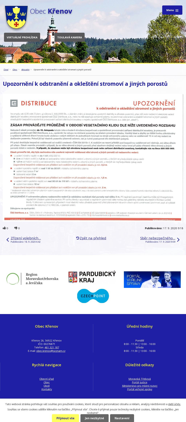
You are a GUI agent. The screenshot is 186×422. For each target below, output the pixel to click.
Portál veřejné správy (139, 389)
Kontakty (46, 389)
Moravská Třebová (139, 379)
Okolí (47, 385)
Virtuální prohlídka (22, 37)
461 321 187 (52, 347)
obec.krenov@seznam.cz (50, 351)
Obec (15, 69)
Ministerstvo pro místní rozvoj (139, 385)
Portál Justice (139, 382)
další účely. (174, 404)
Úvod (6, 69)
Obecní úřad (46, 379)
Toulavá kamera (69, 37)
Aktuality (25, 69)
